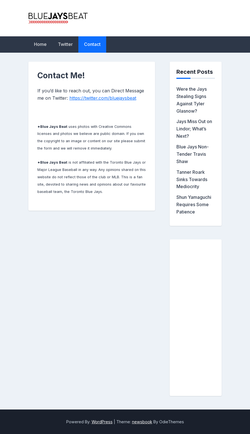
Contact (92, 44)
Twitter (65, 44)
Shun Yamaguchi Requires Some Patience (193, 204)
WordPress (102, 421)
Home (40, 44)
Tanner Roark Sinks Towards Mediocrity (191, 179)
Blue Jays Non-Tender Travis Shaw (192, 154)
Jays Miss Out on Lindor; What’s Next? (194, 129)
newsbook (142, 421)
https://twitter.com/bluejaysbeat (102, 98)
